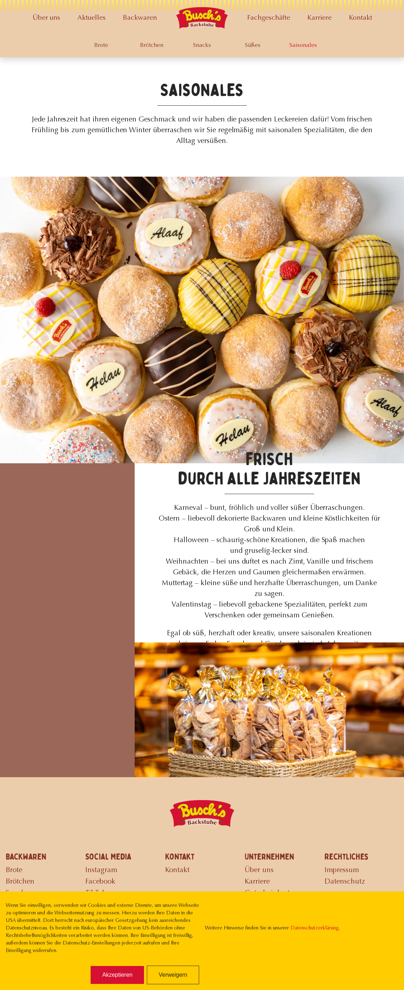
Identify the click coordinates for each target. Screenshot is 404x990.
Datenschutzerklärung (314, 928)
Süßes (252, 45)
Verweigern (173, 975)
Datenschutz (344, 881)
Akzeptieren (117, 975)
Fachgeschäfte (268, 18)
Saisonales (303, 45)
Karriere (319, 18)
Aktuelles (91, 18)
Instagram (101, 870)
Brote (101, 45)
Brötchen (151, 45)
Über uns (46, 18)
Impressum (341, 870)
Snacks (202, 45)
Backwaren (140, 18)
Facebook (100, 881)
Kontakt (360, 18)
